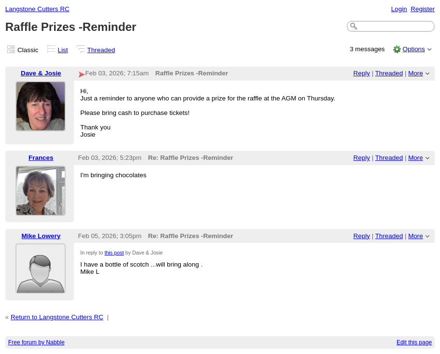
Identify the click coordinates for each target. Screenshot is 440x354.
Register (423, 9)
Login (399, 9)
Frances (41, 157)
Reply (362, 73)
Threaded (101, 50)
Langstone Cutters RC (37, 9)
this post (114, 252)
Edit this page (414, 342)
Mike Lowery (40, 236)
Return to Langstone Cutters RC (57, 317)
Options (413, 49)
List (63, 50)
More (415, 73)
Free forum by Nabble (36, 342)
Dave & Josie (41, 73)
